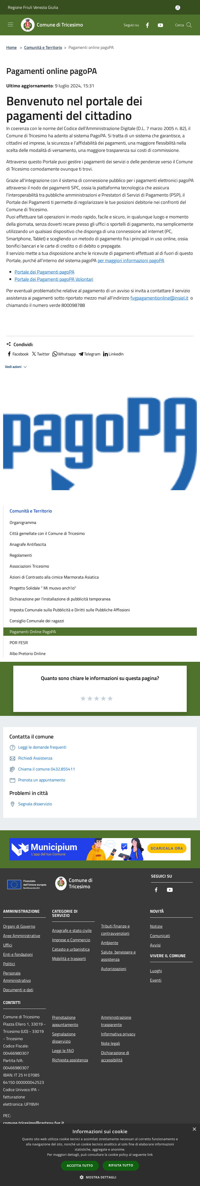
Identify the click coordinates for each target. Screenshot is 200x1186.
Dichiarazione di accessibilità (115, 1056)
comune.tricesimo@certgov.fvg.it (33, 1123)
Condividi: (19, 344)
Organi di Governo (19, 926)
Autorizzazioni (113, 968)
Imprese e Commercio (71, 940)
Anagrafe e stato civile (72, 930)
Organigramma (23, 522)
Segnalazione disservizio (64, 1037)
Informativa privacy (118, 1034)
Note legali (110, 1043)
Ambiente (109, 942)
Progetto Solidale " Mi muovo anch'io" (43, 588)
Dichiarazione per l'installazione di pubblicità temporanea (60, 599)
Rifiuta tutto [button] (121, 1165)
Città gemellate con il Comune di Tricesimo (47, 533)
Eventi (155, 980)
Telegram (89, 354)
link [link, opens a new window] (150, 1154)
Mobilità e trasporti (69, 958)
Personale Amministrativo (17, 976)
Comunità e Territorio (43, 47)
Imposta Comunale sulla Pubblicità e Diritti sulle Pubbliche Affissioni (70, 610)
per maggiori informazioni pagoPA (131, 260)
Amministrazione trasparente (116, 1021)
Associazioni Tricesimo (29, 566)
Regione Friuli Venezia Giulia (33, 7)
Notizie (156, 926)
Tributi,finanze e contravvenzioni (115, 929)
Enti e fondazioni (18, 954)
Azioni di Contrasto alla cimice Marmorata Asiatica (54, 577)
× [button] (194, 1129)
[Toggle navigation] (10, 24)
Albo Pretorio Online (28, 653)
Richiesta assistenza (70, 1060)
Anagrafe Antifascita (28, 544)
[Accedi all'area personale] (178, 8)
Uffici (7, 945)
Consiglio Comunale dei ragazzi (37, 621)
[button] (100, 1177)
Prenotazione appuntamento (65, 1021)
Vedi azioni (16, 367)
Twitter (40, 354)
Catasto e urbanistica (71, 949)
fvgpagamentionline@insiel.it (159, 297)
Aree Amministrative (21, 935)
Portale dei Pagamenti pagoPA (44, 271)
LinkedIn (113, 354)
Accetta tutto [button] (80, 1165)
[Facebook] (145, 24)
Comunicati (160, 935)
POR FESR (19, 642)
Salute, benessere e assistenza (118, 955)
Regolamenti (21, 555)
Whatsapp (64, 354)
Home (11, 47)
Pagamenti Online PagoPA (33, 631)
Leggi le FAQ (63, 1050)
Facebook (17, 354)
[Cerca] (189, 25)
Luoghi (156, 971)
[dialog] (100, 1155)
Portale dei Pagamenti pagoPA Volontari (54, 279)
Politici (9, 964)
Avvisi (155, 945)
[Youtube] (158, 24)
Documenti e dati (18, 990)
